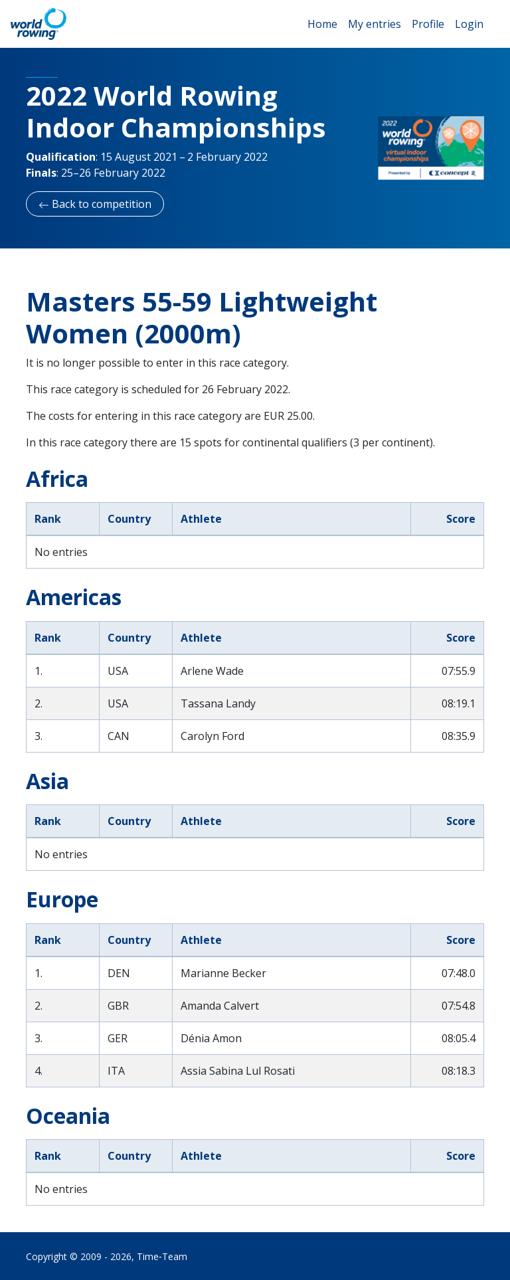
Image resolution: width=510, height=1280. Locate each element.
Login (469, 24)
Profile (428, 24)
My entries (374, 24)
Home (322, 24)
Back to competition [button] (95, 204)
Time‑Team (162, 1256)
